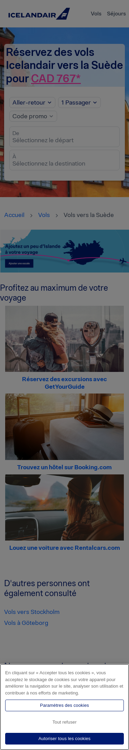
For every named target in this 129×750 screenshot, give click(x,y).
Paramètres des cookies (64, 705)
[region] (64, 707)
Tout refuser (64, 722)
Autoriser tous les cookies (65, 738)
